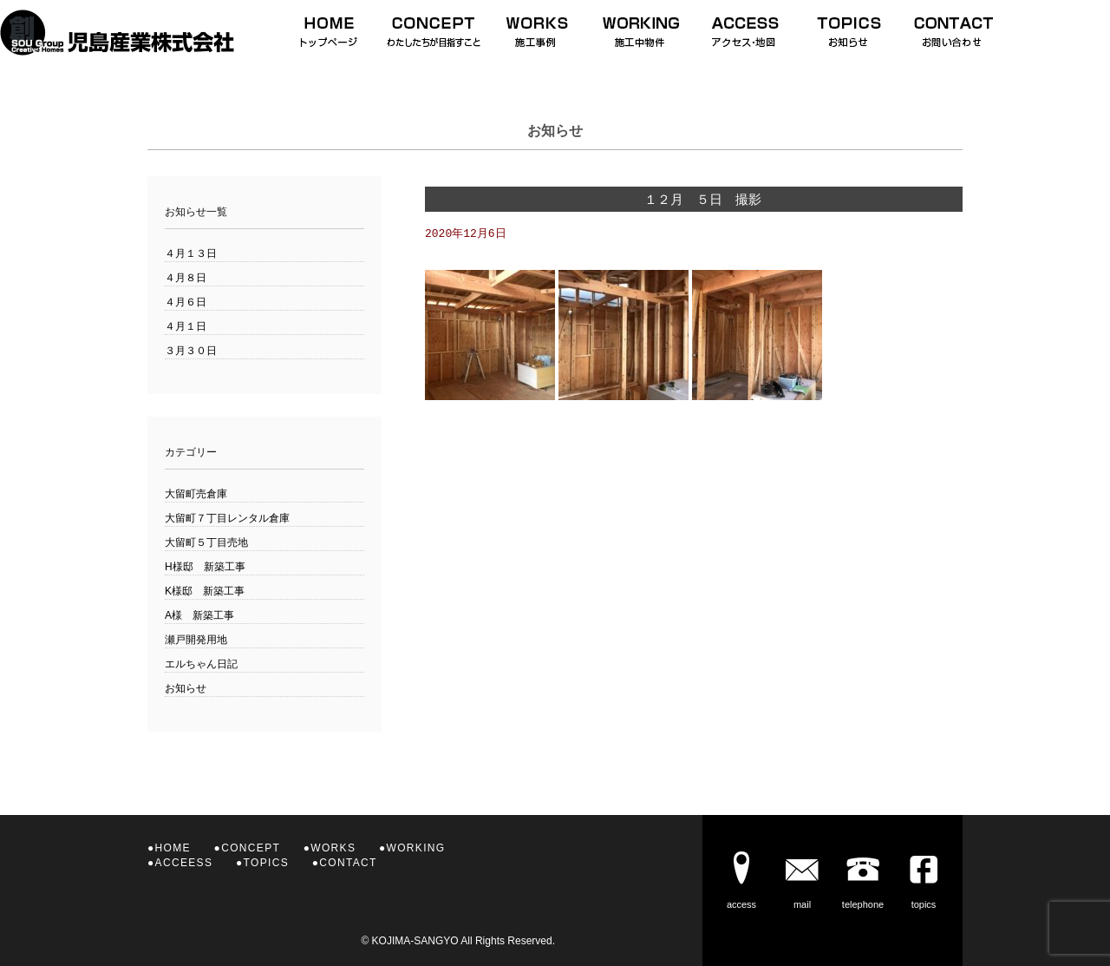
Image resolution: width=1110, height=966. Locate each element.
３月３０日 (191, 351)
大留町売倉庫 (196, 494)
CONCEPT (250, 848)
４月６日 (185, 302)
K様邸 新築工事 (205, 591)
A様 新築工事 (199, 615)
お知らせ (185, 688)
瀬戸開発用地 (196, 640)
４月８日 (185, 278)
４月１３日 (191, 253)
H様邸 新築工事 (205, 567)
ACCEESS (184, 863)
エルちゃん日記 (201, 664)
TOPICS (266, 863)
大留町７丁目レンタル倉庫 (227, 518)
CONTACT (347, 863)
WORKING (416, 848)
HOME (173, 848)
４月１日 (185, 326)
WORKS (333, 848)
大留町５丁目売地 (206, 542)
